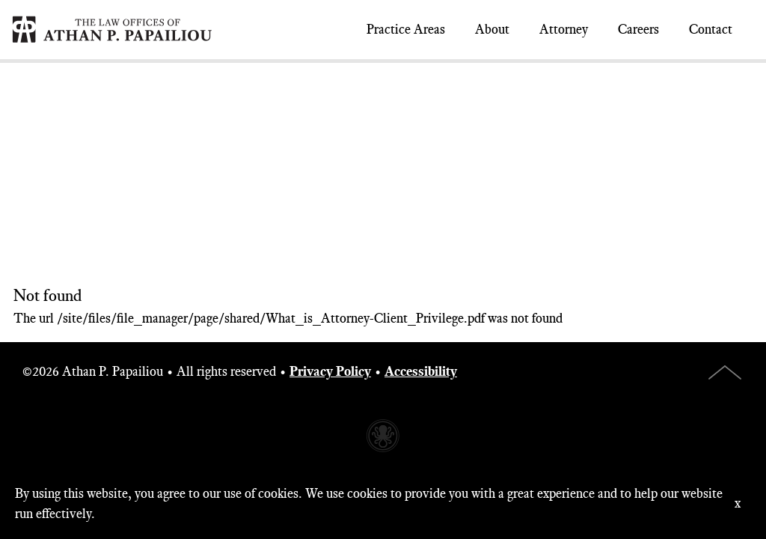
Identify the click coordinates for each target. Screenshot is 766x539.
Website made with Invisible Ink (383, 435)
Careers (638, 29)
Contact (710, 29)
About (492, 29)
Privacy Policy (330, 371)
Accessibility (420, 371)
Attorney (563, 29)
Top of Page (725, 372)
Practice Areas (406, 29)
